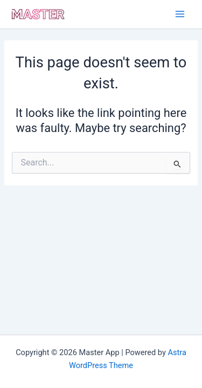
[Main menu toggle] (180, 14)
